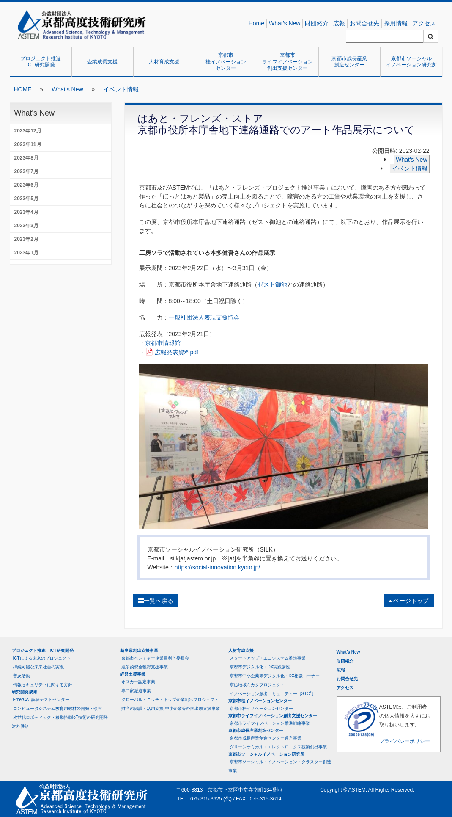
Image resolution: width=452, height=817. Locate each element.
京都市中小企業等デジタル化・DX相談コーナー (275, 675)
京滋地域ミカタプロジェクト (257, 684)
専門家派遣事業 (136, 690)
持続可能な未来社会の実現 (38, 667)
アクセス (424, 23)
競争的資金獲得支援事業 (144, 667)
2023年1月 (26, 253)
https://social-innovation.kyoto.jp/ (217, 567)
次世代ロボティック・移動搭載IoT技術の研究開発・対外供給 (62, 722)
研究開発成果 (24, 692)
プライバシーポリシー (404, 741)
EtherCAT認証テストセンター (41, 699)
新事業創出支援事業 (139, 650)
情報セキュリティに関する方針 (42, 684)
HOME (23, 89)
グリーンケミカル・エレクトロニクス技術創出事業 (278, 747)
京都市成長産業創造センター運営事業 (265, 738)
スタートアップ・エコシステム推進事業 (268, 658)
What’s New (284, 23)
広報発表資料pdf (176, 352)
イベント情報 (121, 89)
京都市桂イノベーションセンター (225, 61)
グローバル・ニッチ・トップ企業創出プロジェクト (170, 699)
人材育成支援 (164, 62)
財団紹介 (317, 23)
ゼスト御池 (272, 284)
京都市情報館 (163, 342)
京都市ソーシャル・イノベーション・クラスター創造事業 (279, 766)
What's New (67, 89)
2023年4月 (26, 212)
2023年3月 (26, 226)
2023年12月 (27, 131)
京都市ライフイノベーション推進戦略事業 (270, 723)
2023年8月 (26, 158)
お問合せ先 (364, 23)
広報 (339, 23)
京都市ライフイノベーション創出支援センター (287, 61)
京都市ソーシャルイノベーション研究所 (411, 61)
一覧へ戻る (155, 600)
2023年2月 (26, 239)
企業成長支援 (102, 62)
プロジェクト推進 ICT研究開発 (43, 61)
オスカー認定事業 (138, 681)
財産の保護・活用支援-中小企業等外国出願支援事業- (171, 708)
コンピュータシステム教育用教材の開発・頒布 (57, 708)
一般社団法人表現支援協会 (204, 317)
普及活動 (21, 675)
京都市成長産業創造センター (349, 61)
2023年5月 (26, 198)
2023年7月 (26, 171)
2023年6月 (26, 185)
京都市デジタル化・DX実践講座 (260, 667)
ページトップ (409, 600)
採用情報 (396, 23)
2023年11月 (27, 144)
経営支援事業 (132, 674)
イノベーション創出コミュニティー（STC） (273, 693)
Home (256, 23)
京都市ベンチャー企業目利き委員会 (155, 658)
